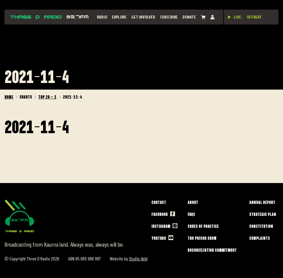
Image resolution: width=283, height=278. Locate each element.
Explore (119, 17)
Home (8, 96)
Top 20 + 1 (47, 96)
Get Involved (143, 17)
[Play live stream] (229, 17)
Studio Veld (138, 258)
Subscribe (169, 17)
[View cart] (203, 17)
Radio (102, 17)
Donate (189, 17)
